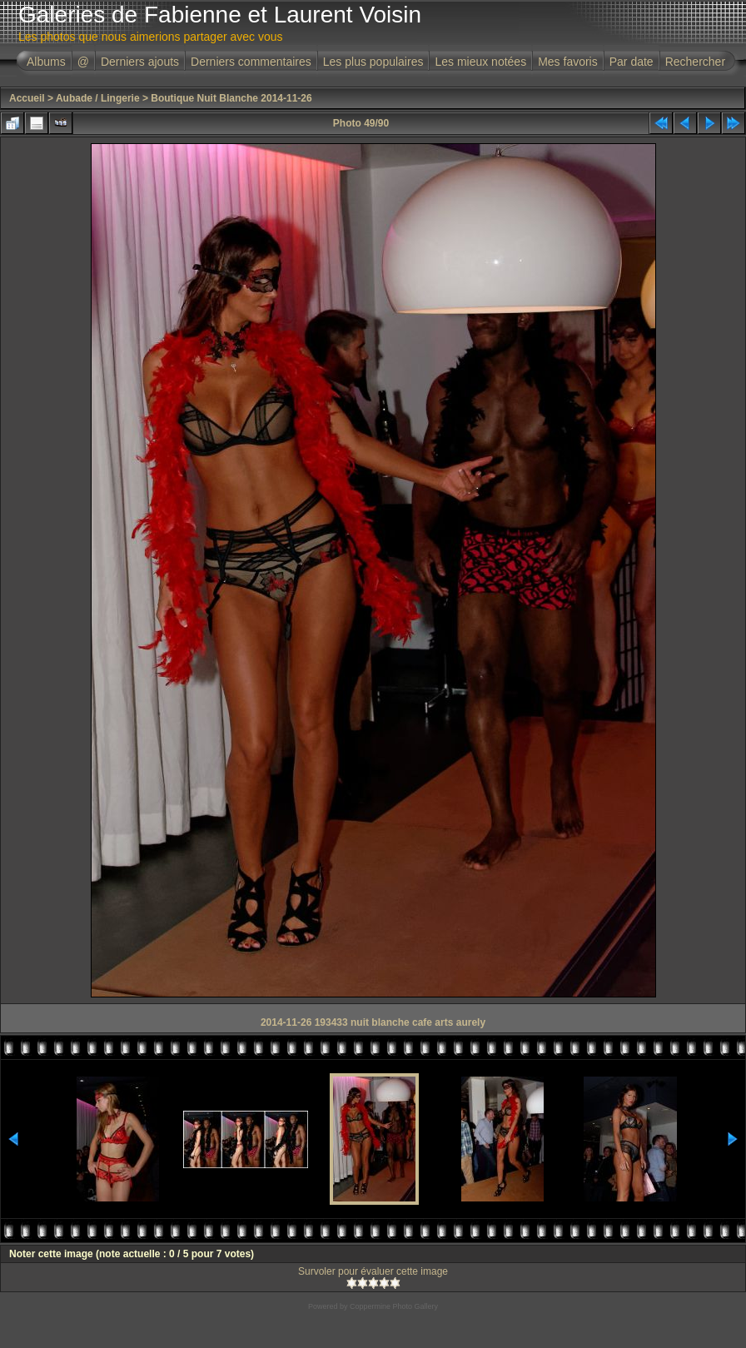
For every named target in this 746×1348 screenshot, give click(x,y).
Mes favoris (568, 61)
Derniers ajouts (140, 61)
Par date (631, 61)
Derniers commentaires (251, 61)
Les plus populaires (373, 61)
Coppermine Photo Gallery (394, 1306)
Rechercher (695, 61)
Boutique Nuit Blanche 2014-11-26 (231, 98)
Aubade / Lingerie (98, 98)
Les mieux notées (480, 61)
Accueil (27, 98)
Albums (46, 61)
